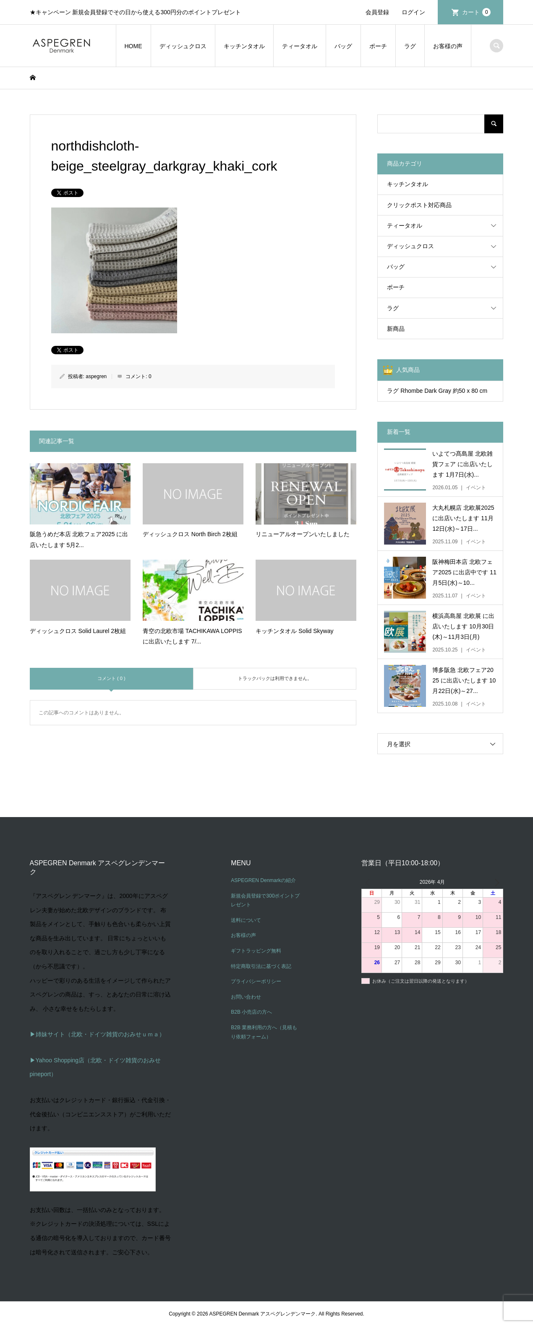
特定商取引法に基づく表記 (261, 966)
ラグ (410, 46)
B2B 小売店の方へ (251, 1012)
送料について (246, 920)
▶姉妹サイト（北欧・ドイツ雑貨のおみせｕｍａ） (97, 1034)
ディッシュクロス (182, 46)
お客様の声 (447, 46)
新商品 (396, 328)
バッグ (343, 46)
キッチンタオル (244, 46)
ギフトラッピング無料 (256, 951)
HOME (133, 46)
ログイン (413, 12)
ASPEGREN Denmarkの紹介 (263, 880)
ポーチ (378, 46)
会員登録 (377, 12)
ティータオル (299, 46)
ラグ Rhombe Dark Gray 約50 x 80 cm (437, 390)
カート (476, 12)
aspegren (96, 376)
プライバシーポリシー (256, 981)
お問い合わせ (246, 997)
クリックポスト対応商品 (419, 205)
